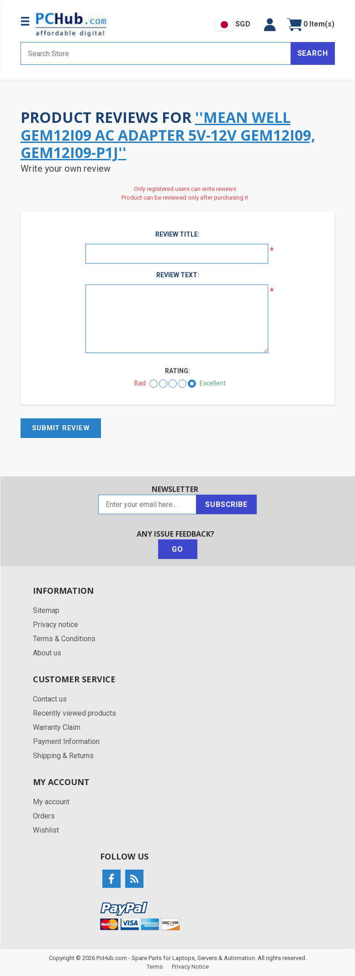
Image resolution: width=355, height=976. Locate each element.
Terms (155, 966)
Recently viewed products (74, 713)
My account (51, 801)
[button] (270, 24)
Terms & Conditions (64, 638)
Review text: (177, 275)
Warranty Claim (56, 727)
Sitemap (46, 610)
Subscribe (226, 504)
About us (47, 653)
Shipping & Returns (63, 755)
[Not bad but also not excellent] (173, 384)
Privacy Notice (190, 966)
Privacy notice (55, 624)
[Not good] (163, 384)
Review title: (177, 234)
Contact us (50, 699)
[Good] (182, 384)
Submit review (61, 428)
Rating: (177, 371)
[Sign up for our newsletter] (147, 504)
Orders (44, 816)
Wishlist (46, 830)
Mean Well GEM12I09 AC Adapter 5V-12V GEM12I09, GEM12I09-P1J (168, 134)
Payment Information (66, 741)
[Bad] (153, 384)
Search (312, 53)
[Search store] (156, 53)
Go (177, 549)
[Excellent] (192, 384)
